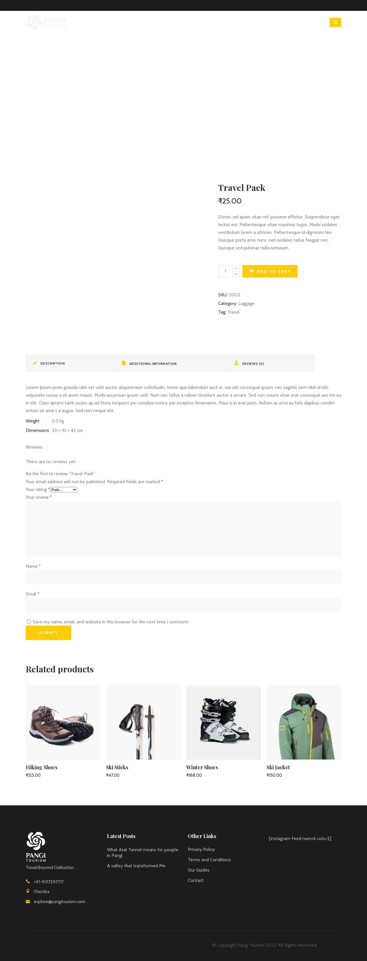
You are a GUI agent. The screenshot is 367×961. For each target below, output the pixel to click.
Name (33, 566)
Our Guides (199, 870)
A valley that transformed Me (136, 865)
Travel (233, 312)
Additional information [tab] (152, 363)
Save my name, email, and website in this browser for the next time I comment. (111, 622)
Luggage (246, 303)
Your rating (38, 489)
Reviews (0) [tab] (252, 363)
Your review (39, 497)
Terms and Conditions (209, 859)
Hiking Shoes (41, 767)
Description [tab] (52, 363)
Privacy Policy (201, 849)
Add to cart (274, 271)
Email (33, 594)
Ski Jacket (278, 767)
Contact (196, 880)
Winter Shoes (202, 767)
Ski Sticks (117, 767)
